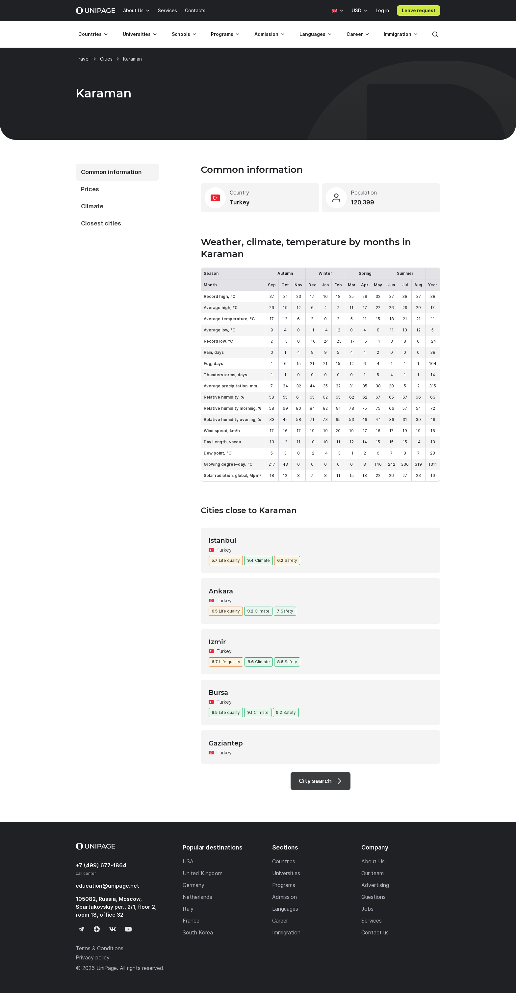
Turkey (224, 550)
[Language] (338, 10)
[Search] (435, 34)
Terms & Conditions (99, 948)
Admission (266, 34)
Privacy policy (93, 957)
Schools (181, 34)
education (107, 885)
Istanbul (222, 540)
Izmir (217, 642)
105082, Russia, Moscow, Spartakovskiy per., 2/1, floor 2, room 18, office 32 (116, 907)
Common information (111, 172)
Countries (90, 34)
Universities (137, 34)
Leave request (418, 10)
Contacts (195, 10)
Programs (222, 34)
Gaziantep (226, 743)
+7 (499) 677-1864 (101, 865)
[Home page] (95, 10)
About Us (133, 10)
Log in (382, 10)
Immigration (397, 34)
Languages (312, 34)
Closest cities (101, 223)
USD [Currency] (356, 10)
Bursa (218, 692)
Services (167, 10)
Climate (92, 206)
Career (355, 34)
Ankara (221, 591)
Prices (90, 189)
